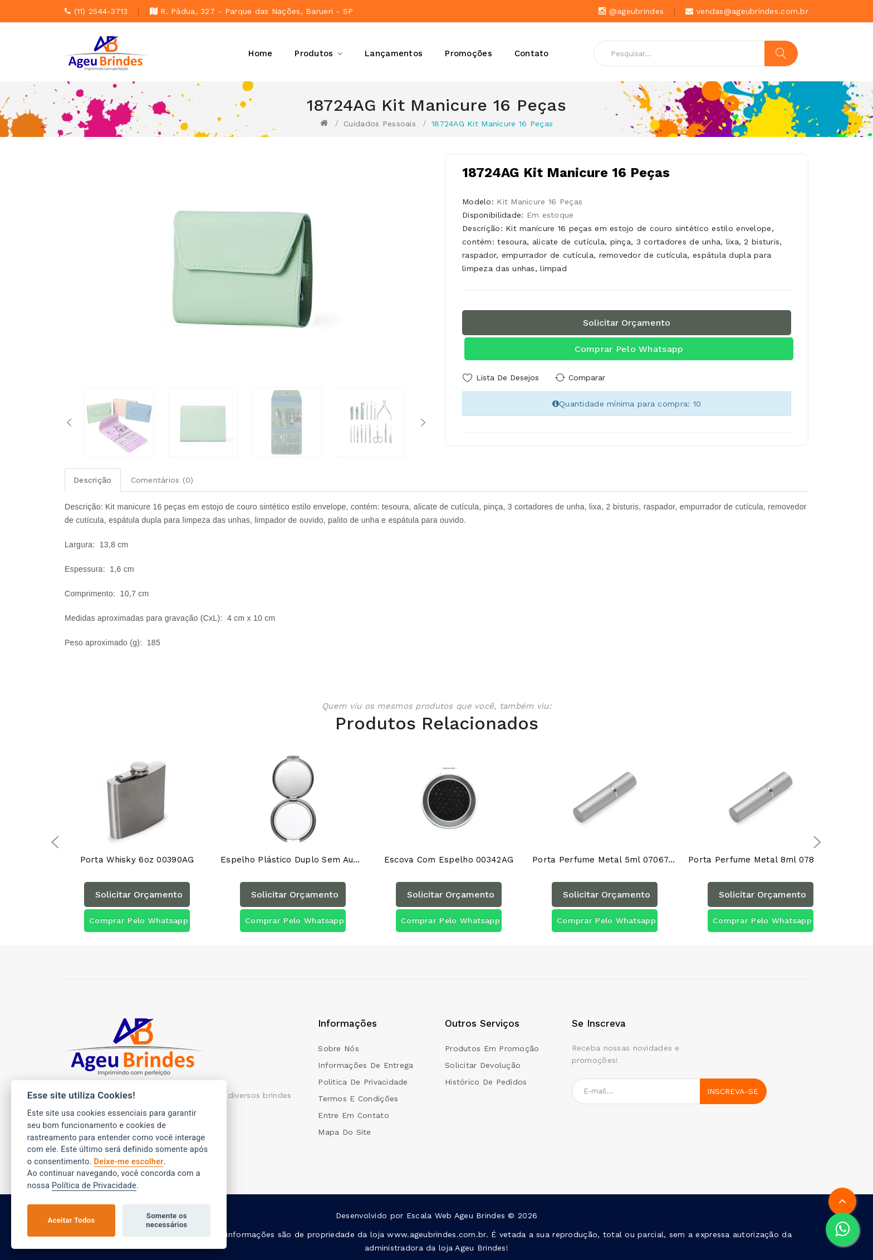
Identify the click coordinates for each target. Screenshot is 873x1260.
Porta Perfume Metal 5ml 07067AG (604, 860)
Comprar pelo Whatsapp (629, 349)
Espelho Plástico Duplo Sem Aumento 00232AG (292, 860)
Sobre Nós (338, 1048)
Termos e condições (358, 1098)
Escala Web (429, 1215)
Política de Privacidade (94, 1185)
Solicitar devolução (483, 1065)
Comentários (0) (162, 479)
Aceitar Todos (71, 1220)
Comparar (586, 377)
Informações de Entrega (365, 1065)
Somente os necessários (166, 1220)
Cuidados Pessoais (380, 123)
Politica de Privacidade (363, 1081)
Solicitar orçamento (626, 322)
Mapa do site (344, 1131)
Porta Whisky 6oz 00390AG (137, 860)
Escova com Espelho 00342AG (448, 860)
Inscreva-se (732, 1091)
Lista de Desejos (507, 377)
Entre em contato (353, 1115)
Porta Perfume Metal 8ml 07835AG (760, 860)
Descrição (92, 479)
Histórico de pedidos (486, 1081)
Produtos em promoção (492, 1048)
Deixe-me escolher (129, 1161)
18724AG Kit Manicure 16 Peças (492, 123)
